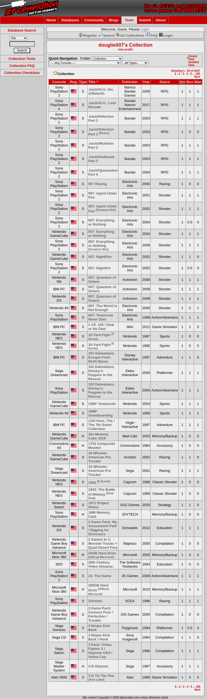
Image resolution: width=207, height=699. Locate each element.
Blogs (113, 20)
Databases (70, 20)
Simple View (192, 58)
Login (144, 29)
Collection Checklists (22, 73)
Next (197, 76)
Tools (129, 20)
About (161, 20)
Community (94, 20)
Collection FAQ (21, 66)
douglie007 (111, 45)
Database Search (22, 30)
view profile (125, 49)
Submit (145, 20)
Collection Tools (21, 59)
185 (198, 73)
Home (51, 20)
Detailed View (193, 64)
